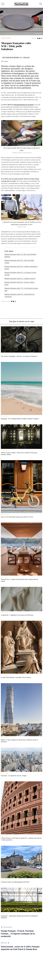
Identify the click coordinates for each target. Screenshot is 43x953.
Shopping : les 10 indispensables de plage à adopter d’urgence (20, 418)
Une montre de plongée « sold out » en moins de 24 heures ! (19, 356)
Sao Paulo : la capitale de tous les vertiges (14, 775)
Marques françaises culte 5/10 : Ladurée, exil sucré (20, 278)
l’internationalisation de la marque (23, 105)
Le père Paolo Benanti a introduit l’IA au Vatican (16, 677)
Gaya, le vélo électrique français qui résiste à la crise (17, 517)
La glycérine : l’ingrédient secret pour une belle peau (17, 615)
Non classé (6, 38)
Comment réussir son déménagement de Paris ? (15, 882)
